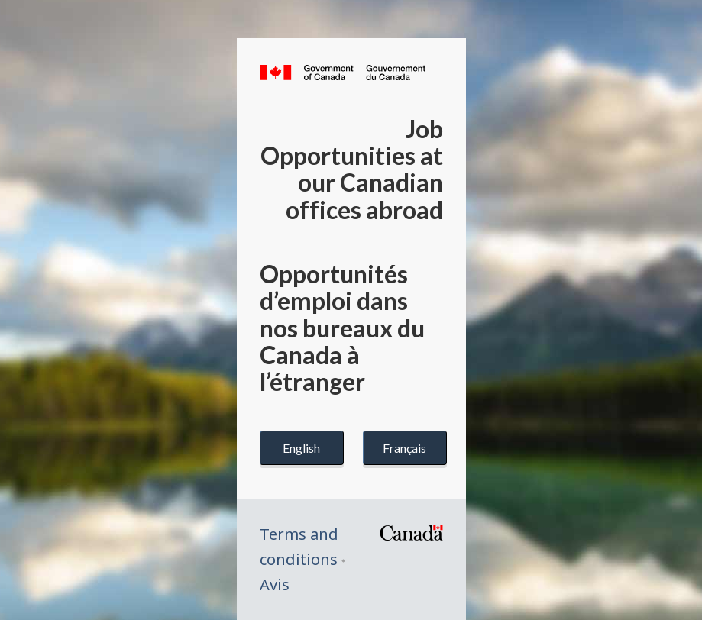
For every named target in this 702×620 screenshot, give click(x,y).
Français (404, 448)
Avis (275, 584)
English (301, 448)
